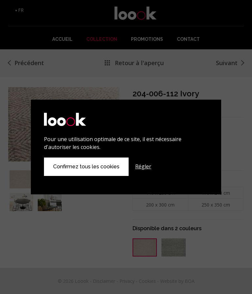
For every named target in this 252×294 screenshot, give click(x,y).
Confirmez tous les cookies (86, 166)
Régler (143, 166)
